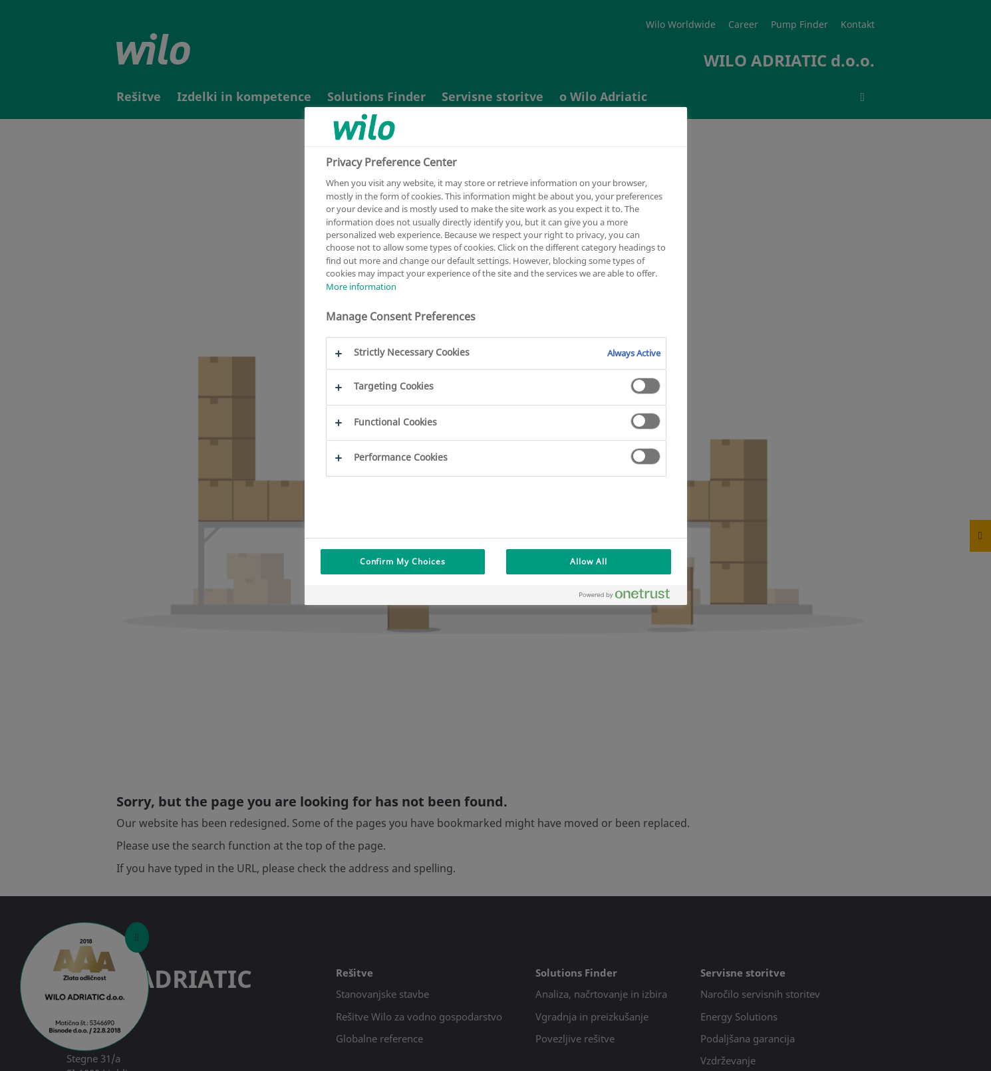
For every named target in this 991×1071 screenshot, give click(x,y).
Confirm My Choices (403, 561)
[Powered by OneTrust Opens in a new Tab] (629, 596)
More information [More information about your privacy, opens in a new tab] (361, 287)
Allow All (588, 561)
